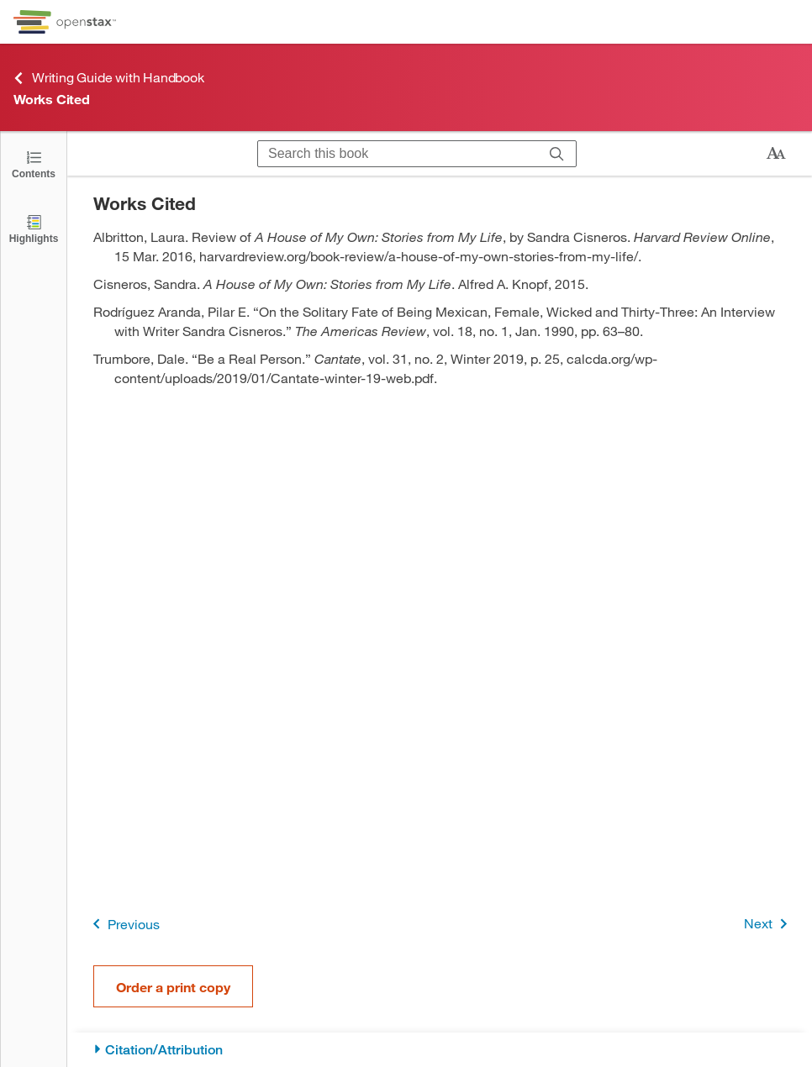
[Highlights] (33, 228)
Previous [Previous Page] (123, 923)
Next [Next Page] (769, 923)
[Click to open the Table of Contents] (33, 163)
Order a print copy (173, 987)
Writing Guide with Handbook (108, 77)
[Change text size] (776, 154)
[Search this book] (398, 153)
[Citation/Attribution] (440, 1049)
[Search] (557, 153)
